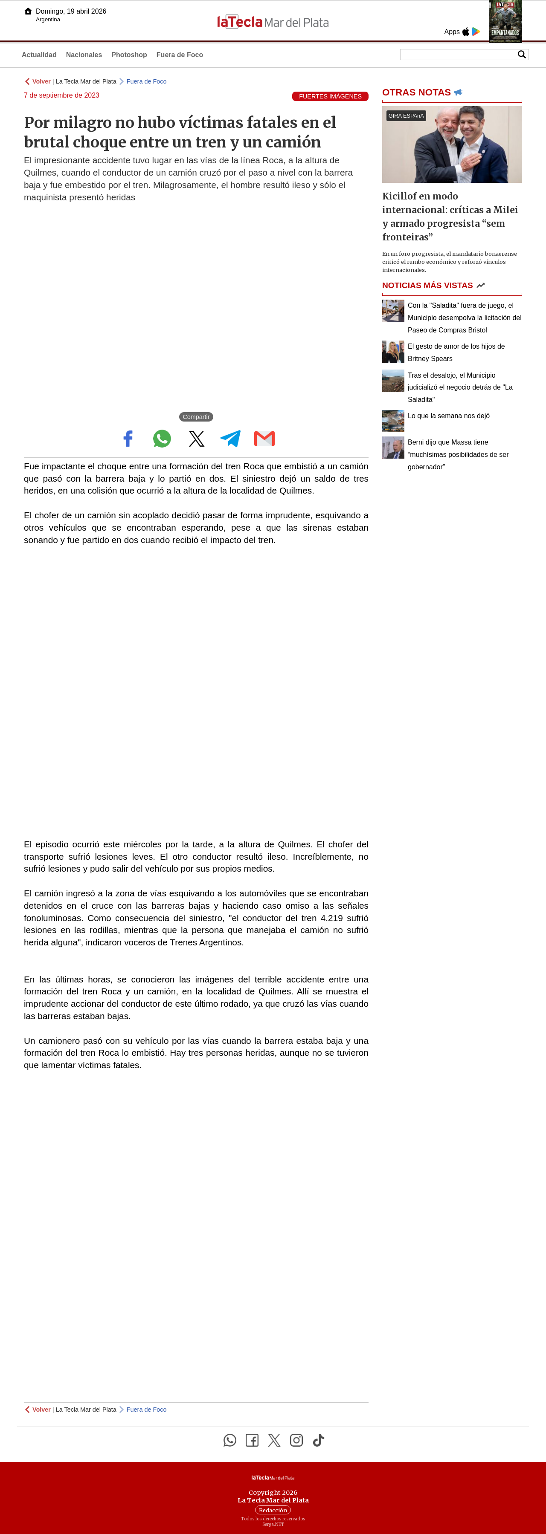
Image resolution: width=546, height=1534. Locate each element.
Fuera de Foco (180, 54)
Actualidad (39, 54)
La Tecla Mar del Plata (86, 81)
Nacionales (84, 54)
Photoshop (129, 54)
